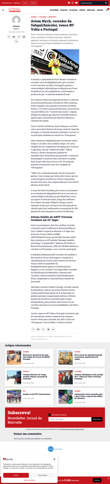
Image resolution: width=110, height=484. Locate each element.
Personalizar (42, 475)
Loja (25, 3)
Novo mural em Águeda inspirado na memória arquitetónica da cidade (88, 357)
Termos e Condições (29, 480)
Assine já (16, 3)
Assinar (97, 480)
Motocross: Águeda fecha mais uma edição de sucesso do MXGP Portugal (36, 357)
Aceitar (16, 475)
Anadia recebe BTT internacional (36, 394)
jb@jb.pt (16, 29)
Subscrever (97, 419)
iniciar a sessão (25, 439)
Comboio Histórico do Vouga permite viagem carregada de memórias (35, 376)
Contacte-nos (7, 3)
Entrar (33, 3)
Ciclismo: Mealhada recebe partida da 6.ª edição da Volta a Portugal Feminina (88, 376)
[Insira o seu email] (70, 419)
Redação (16, 26)
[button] (54, 459)
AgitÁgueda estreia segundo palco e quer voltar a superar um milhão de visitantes (88, 396)
